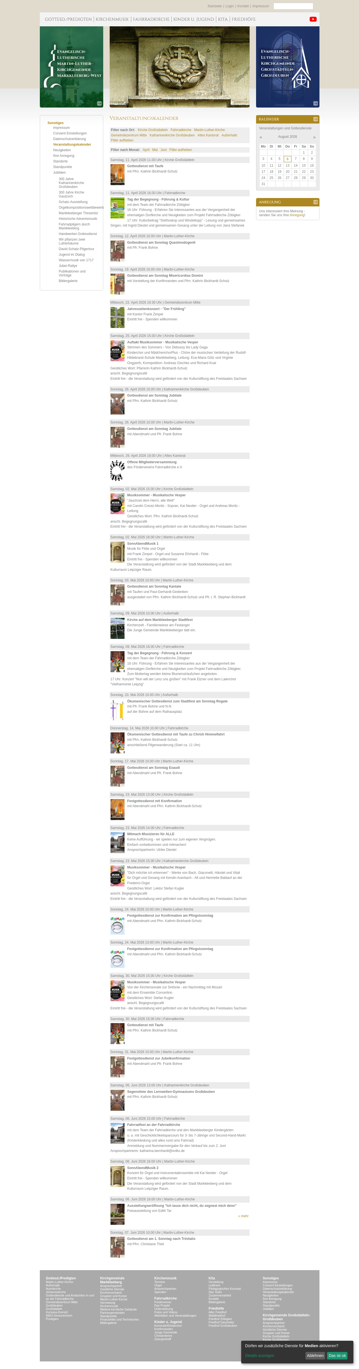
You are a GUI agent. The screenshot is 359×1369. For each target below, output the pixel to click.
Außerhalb (229, 135)
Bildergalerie (68, 281)
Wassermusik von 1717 (76, 260)
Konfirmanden (163, 1329)
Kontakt (243, 6)
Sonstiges (271, 1278)
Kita (212, 1278)
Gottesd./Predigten (61, 1278)
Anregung (297, 215)
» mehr (243, 1216)
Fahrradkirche (181, 130)
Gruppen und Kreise (113, 1296)
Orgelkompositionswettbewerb (81, 207)
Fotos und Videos (166, 1312)
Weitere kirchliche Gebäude (118, 1309)
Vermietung (107, 1302)
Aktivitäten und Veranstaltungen (175, 1315)
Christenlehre (163, 1335)
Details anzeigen (259, 1355)
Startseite (215, 6)
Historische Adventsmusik (78, 219)
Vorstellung (216, 1282)
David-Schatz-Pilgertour (77, 249)
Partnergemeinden (112, 1312)
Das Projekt (162, 1305)
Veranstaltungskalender (72, 144)
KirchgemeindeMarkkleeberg (112, 1280)
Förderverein (162, 1302)
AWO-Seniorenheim (59, 1315)
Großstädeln (54, 1308)
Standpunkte (62, 167)
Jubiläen (59, 172)
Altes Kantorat (207, 135)
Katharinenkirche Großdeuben (172, 135)
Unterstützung (163, 1308)
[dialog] (297, 1352)
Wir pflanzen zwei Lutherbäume (72, 241)
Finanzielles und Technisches (119, 1319)
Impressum (260, 6)
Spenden (160, 1292)
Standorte (60, 161)
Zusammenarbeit (220, 1295)
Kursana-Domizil (57, 1312)
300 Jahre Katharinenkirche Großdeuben (71, 183)
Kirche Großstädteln (153, 130)
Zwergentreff (162, 1339)
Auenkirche (53, 1288)
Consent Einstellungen (70, 133)
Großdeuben (54, 1305)
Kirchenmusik (109, 1306)
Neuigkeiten (62, 150)
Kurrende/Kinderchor (168, 1325)
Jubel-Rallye (68, 266)
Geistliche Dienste (112, 1289)
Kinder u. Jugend (168, 1322)
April (146, 150)
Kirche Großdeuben (276, 1339)
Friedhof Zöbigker (220, 1319)
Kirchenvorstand (111, 1292)
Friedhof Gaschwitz (221, 1322)
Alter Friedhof (218, 1312)
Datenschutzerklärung (69, 139)
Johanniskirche (56, 1292)
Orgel (158, 1285)
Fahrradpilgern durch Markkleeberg (74, 226)
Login (229, 6)
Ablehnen (315, 1355)
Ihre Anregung (63, 156)
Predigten (52, 1319)
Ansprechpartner (111, 1285)
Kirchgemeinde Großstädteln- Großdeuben (286, 1317)
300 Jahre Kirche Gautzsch (71, 194)
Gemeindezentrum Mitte (129, 135)
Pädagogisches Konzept (225, 1288)
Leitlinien (214, 1285)
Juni (163, 150)
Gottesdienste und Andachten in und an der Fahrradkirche (70, 1297)
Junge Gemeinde (165, 1332)
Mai (155, 150)
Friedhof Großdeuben (223, 1325)
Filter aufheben (122, 140)
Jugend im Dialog (72, 255)
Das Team (215, 1292)
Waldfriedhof (217, 1315)
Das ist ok (337, 1355)
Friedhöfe (216, 1308)
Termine (159, 1282)
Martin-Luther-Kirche (209, 130)
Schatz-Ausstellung (73, 202)
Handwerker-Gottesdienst (78, 234)
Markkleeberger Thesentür (78, 213)
